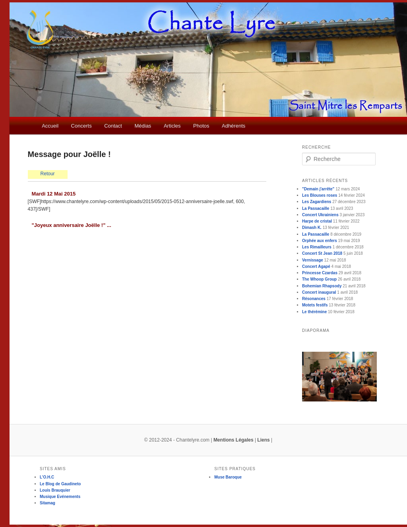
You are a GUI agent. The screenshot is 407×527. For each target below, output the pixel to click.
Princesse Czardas (319, 273)
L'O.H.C (47, 477)
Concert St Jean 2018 (322, 253)
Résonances (314, 298)
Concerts (81, 126)
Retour (48, 173)
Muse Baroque (228, 477)
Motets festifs (315, 305)
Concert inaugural (319, 292)
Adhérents (233, 126)
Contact (113, 126)
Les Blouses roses (319, 195)
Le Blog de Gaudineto (60, 484)
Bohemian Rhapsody (321, 286)
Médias (142, 126)
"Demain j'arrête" (318, 189)
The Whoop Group (319, 279)
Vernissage (312, 260)
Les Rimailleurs (316, 247)
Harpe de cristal (317, 221)
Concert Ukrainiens (320, 215)
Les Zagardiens (316, 202)
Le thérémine (314, 312)
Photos (201, 126)
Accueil (50, 126)
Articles (172, 126)
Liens (263, 440)
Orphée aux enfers (319, 240)
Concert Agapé (316, 266)
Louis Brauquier (55, 490)
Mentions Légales (233, 440)
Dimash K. (312, 227)
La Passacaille (315, 208)
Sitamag (47, 503)
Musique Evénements (60, 496)
